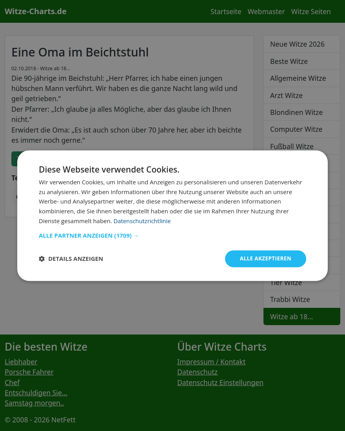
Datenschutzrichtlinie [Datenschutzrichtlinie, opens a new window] (143, 220)
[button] (172, 234)
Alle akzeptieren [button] (264, 258)
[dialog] (172, 215)
